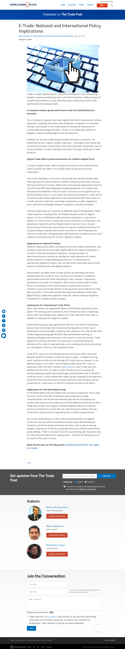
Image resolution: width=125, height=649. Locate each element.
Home (63, 5)
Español (91, 482)
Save (31, 628)
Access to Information (33, 640)
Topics (81, 5)
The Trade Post (71, 14)
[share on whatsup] (3, 330)
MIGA (43, 647)
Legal (11, 640)
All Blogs (72, 5)
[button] (112, 5)
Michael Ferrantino (64, 36)
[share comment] (3, 335)
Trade (29, 463)
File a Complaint (110, 640)
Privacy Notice (50, 616)
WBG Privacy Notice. (88, 489)
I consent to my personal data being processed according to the (85, 487)
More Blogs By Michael (57, 554)
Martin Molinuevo (46, 36)
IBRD (29, 647)
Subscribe (106, 476)
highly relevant (68, 366)
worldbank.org (107, 1)
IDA (34, 647)
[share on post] (3, 321)
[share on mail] (3, 311)
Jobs (43, 640)
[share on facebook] (3, 316)
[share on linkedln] (3, 325)
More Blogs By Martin (57, 535)
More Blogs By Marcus (57, 516)
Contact (90, 5)
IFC (38, 647)
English (29, 39)
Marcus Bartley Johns (28, 36)
